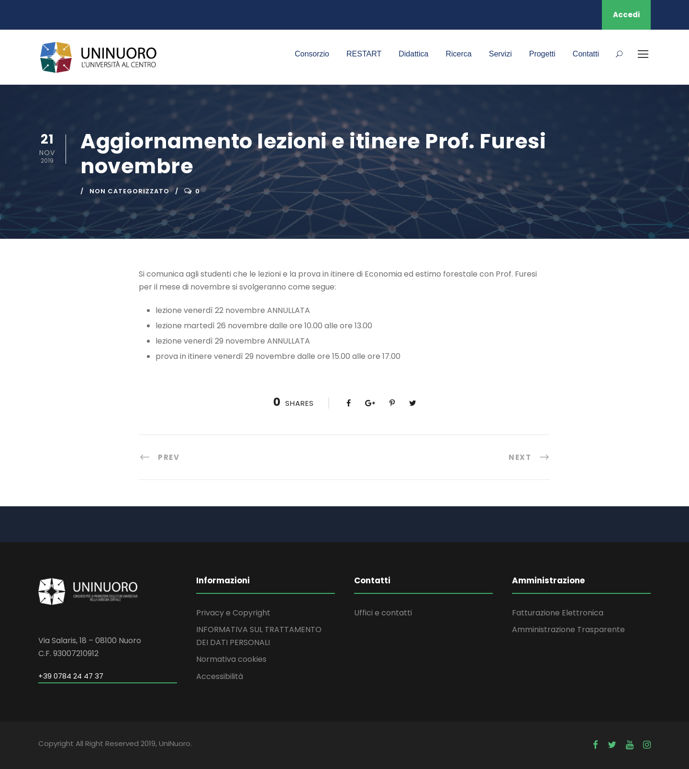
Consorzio (312, 54)
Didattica (413, 54)
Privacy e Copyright (233, 612)
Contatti (586, 54)
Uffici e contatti (383, 612)
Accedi (626, 15)
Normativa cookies (231, 659)
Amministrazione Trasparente (568, 629)
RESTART (363, 54)
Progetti (542, 54)
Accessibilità (219, 676)
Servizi (500, 54)
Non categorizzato (129, 191)
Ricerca (458, 54)
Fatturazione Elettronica (557, 612)
